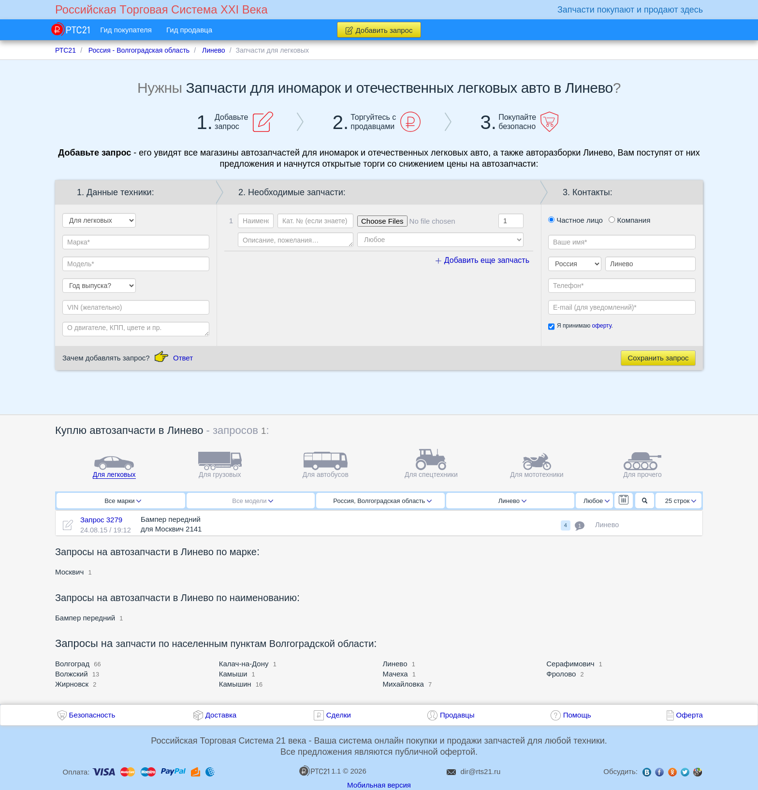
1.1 (320, 770)
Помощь (577, 715)
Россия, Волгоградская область (382, 500)
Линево (512, 500)
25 (681, 500)
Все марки (122, 500)
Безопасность (92, 715)
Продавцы (457, 715)
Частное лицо (575, 220)
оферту (601, 325)
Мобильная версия (379, 785)
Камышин (235, 684)
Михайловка (403, 684)
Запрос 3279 (101, 520)
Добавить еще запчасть (482, 260)
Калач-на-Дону (244, 664)
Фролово (561, 674)
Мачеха (395, 674)
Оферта (689, 715)
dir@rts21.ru (481, 771)
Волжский (71, 674)
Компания (629, 220)
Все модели (252, 500)
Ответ (183, 358)
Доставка (220, 715)
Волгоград (72, 664)
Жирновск (71, 684)
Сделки (338, 715)
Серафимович (570, 664)
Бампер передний (85, 618)
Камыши (233, 674)
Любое (596, 500)
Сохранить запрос (657, 358)
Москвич (69, 572)
